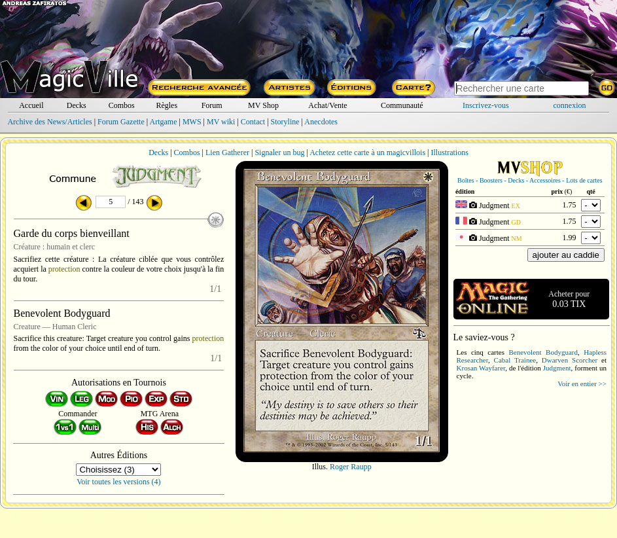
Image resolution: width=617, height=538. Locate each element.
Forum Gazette (121, 121)
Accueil (31, 105)
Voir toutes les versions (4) (118, 481)
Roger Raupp (351, 466)
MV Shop (263, 105)
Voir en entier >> (582, 383)
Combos (122, 105)
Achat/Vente (327, 105)
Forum (212, 105)
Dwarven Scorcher (569, 360)
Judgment (557, 368)
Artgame (163, 121)
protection (64, 269)
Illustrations (449, 152)
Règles (166, 105)
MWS (192, 121)
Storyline (285, 121)
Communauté (402, 105)
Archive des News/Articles (49, 121)
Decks (76, 105)
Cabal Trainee (515, 360)
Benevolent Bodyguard (542, 352)
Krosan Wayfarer (481, 368)
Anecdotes (321, 121)
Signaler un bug (279, 152)
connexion (570, 105)
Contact (253, 121)
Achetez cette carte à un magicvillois (367, 152)
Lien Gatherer (227, 152)
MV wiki (221, 121)
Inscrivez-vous (486, 105)
